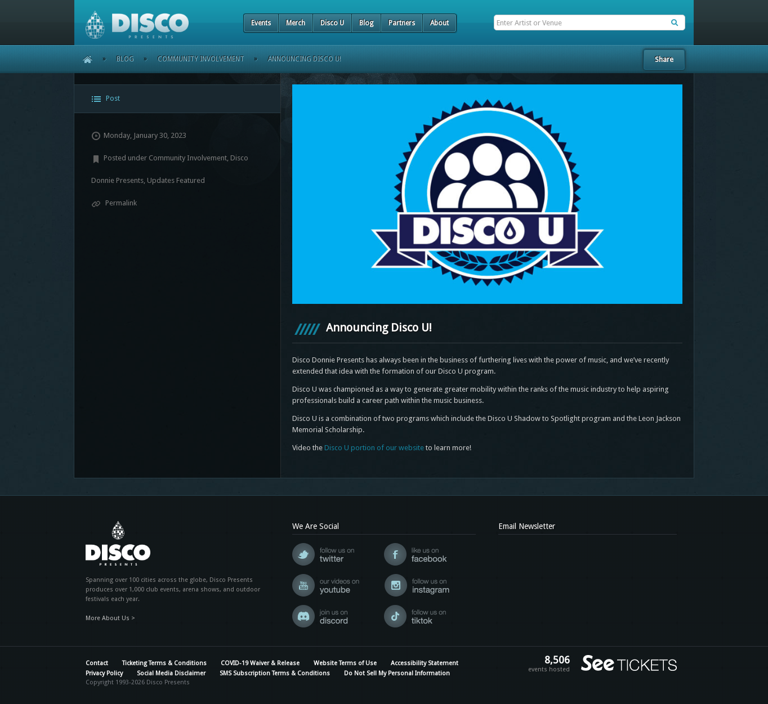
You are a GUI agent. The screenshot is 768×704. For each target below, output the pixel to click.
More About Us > (110, 618)
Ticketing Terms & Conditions (164, 663)
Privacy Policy (104, 673)
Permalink (114, 203)
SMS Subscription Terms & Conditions (275, 673)
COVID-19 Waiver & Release (260, 663)
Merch (295, 23)
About (439, 23)
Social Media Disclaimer (171, 673)
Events (261, 23)
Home (83, 59)
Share (664, 59)
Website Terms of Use (345, 663)
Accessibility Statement (424, 663)
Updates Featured (176, 180)
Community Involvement (201, 59)
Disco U (332, 23)
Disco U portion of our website (374, 447)
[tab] (177, 98)
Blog (366, 23)
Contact (97, 663)
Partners (402, 23)
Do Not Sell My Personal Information (397, 673)
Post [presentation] (105, 99)
